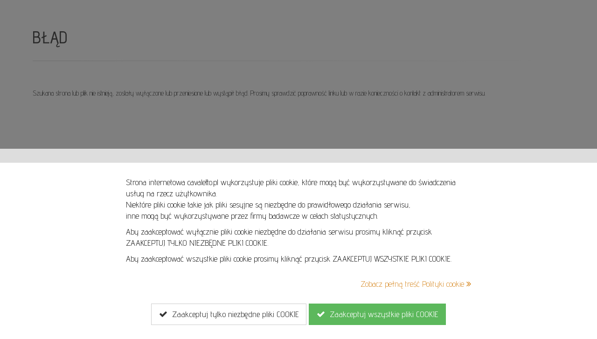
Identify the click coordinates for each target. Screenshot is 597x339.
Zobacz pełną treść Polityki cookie (416, 284)
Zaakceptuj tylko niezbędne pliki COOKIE (228, 314)
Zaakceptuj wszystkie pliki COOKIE (377, 314)
